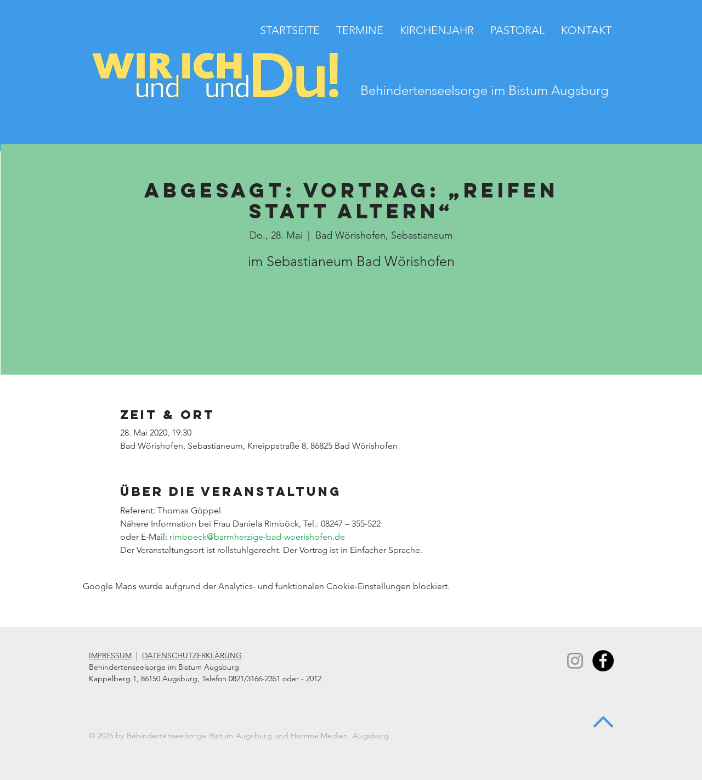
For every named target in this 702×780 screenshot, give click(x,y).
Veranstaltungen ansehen (351, 326)
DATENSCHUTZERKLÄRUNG (192, 655)
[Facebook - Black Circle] (603, 660)
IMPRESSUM (110, 655)
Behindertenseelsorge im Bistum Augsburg (484, 90)
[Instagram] (575, 660)
